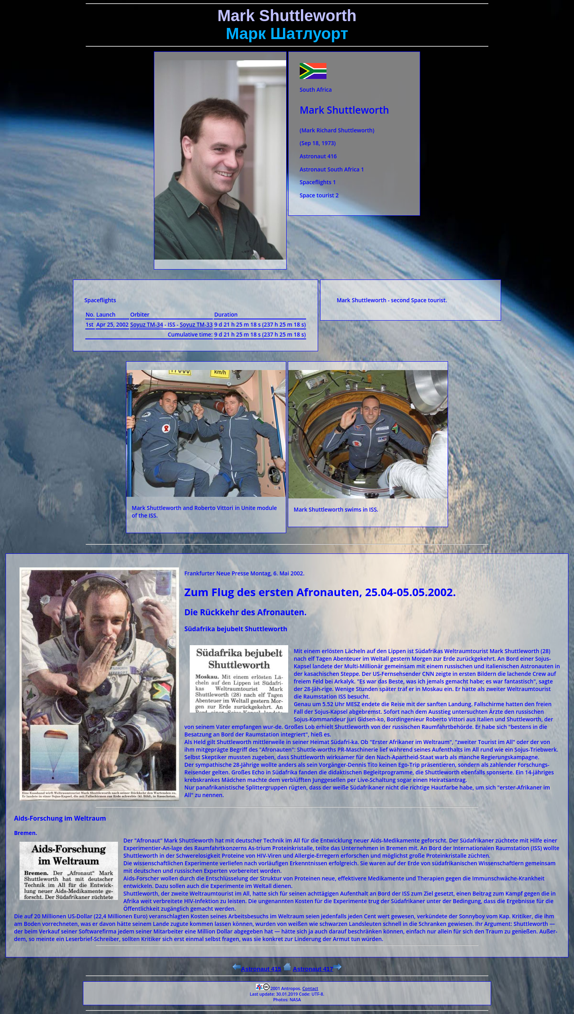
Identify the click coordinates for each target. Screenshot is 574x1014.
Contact (310, 988)
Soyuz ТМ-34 (146, 324)
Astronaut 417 (317, 968)
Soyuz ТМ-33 (196, 324)
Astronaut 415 (256, 968)
